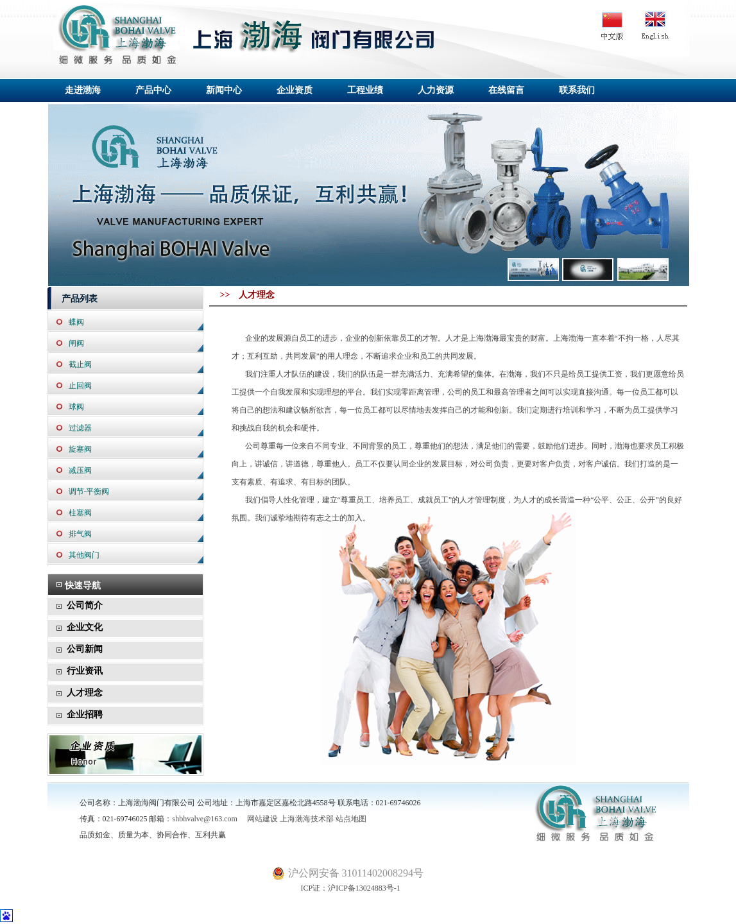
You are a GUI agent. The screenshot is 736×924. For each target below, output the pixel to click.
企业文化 (85, 627)
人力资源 (436, 90)
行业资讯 (85, 671)
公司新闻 (85, 649)
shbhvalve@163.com (205, 818)
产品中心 (153, 90)
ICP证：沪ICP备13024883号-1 (336, 888)
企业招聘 (85, 714)
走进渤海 (83, 90)
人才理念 (85, 692)
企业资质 (294, 90)
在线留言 (506, 90)
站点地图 (351, 818)
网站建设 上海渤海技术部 (286, 818)
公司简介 (85, 605)
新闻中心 (224, 90)
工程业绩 (365, 90)
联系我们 (577, 90)
